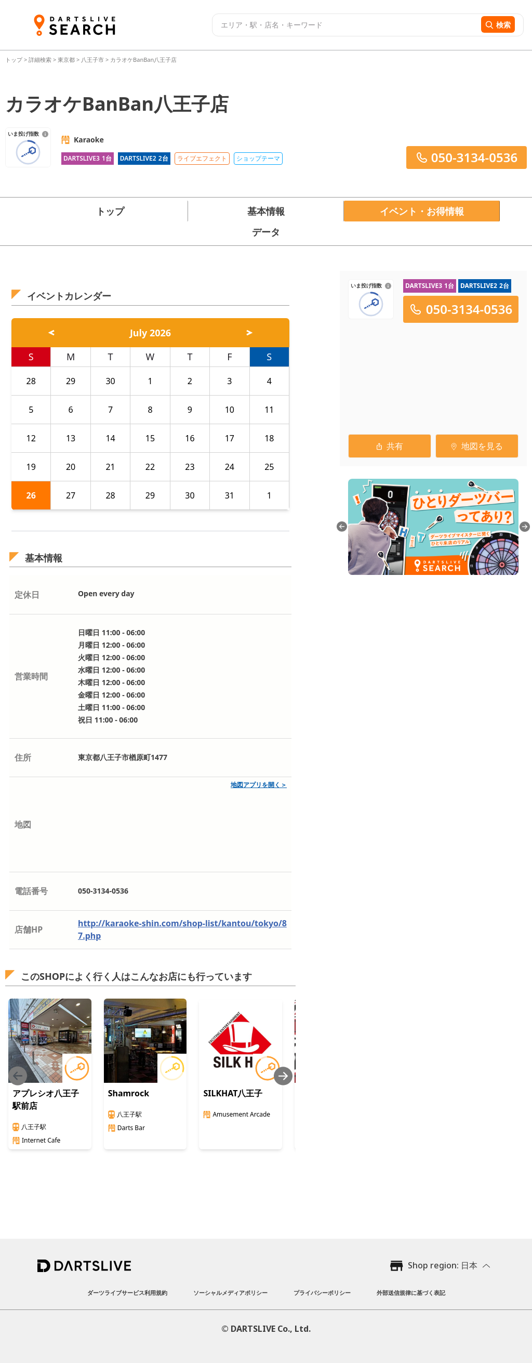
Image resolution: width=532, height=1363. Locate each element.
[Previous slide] (17, 1076)
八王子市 (92, 59)
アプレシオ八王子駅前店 (45, 1099)
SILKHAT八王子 (232, 1093)
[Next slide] (283, 1076)
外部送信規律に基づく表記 (411, 1292)
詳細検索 (41, 59)
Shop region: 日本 (442, 1265)
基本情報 (266, 211)
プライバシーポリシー (322, 1292)
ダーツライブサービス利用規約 (127, 1292)
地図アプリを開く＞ (259, 784)
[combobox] (345, 25)
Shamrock (128, 1093)
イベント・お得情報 (422, 211)
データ (266, 232)
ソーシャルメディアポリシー (230, 1292)
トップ (14, 59)
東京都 (66, 59)
